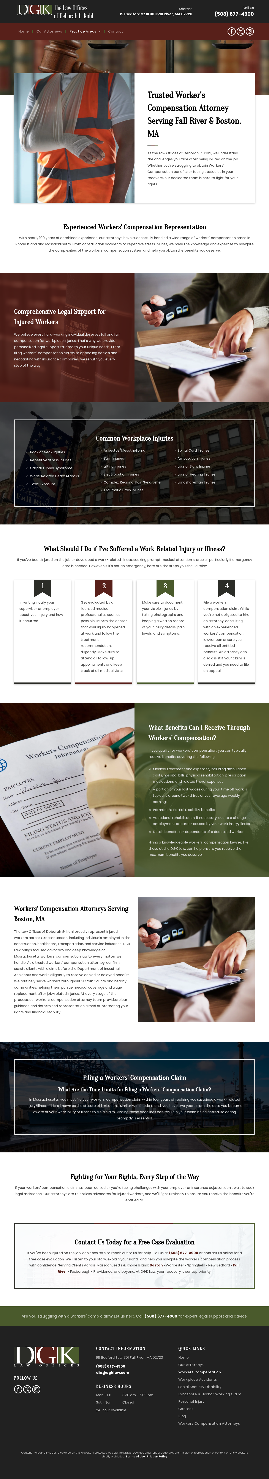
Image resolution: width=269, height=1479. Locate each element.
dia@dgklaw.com (112, 1372)
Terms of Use (135, 1456)
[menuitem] (24, 31)
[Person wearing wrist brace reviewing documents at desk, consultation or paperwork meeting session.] (196, 959)
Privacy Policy (157, 1456)
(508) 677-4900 (234, 14)
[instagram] (250, 32)
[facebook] (232, 32)
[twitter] (241, 32)
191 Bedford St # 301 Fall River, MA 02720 (156, 14)
